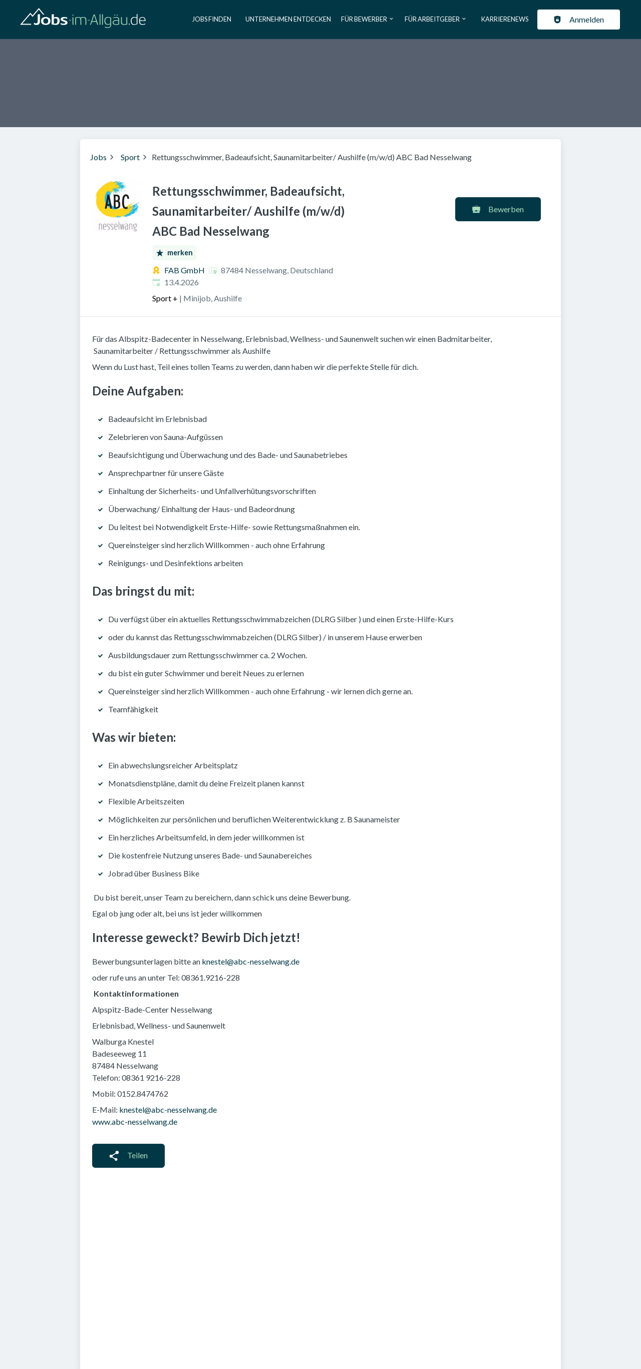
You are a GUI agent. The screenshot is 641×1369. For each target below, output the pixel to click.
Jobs (98, 157)
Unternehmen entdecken (288, 19)
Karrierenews (504, 19)
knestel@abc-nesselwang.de (250, 961)
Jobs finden (211, 19)
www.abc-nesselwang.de (134, 1121)
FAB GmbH (184, 270)
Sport (130, 157)
